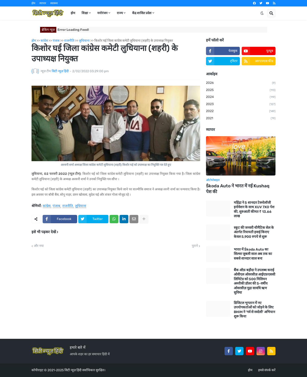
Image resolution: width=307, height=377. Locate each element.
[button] (262, 13)
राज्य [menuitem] (120, 13)
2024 (240, 97)
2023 (240, 104)
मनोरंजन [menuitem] (102, 13)
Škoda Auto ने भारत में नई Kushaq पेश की (237, 188)
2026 (240, 83)
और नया (39, 246)
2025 (240, 90)
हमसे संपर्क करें (266, 370)
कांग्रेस (47, 206)
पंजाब (56, 206)
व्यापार (42, 3)
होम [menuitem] (73, 13)
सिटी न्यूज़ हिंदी (73, 370)
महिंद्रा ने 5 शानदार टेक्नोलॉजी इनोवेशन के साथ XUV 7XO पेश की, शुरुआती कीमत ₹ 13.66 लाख (254, 209)
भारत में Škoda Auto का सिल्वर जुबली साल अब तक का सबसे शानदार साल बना (253, 254)
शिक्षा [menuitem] (85, 13)
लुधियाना (80, 206)
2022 (240, 111)
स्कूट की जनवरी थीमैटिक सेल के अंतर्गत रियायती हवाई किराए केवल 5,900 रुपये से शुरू (254, 232)
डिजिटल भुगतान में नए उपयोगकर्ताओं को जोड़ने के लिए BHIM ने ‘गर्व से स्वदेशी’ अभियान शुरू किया (254, 310)
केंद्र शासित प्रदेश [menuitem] (142, 13)
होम (33, 3)
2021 (240, 118)
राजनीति (67, 206)
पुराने (195, 246)
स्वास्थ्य (54, 3)
